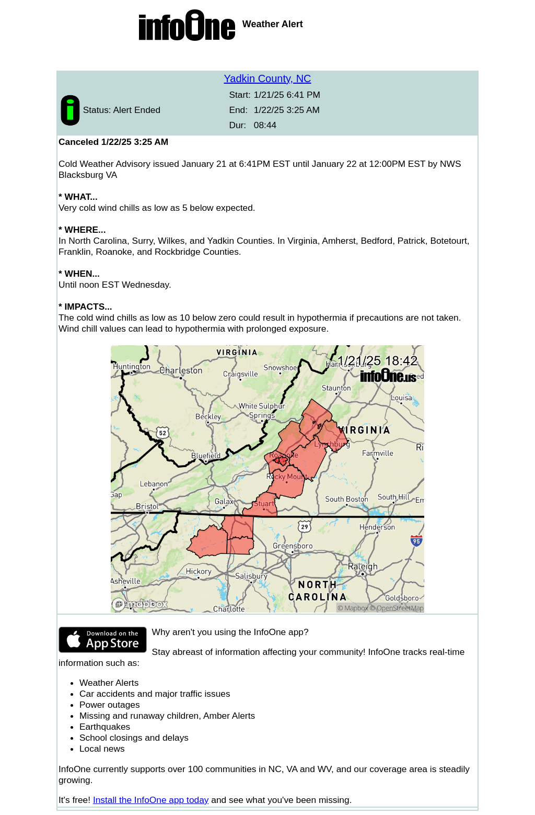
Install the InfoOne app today (151, 800)
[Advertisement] (267, 57)
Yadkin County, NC (267, 78)
